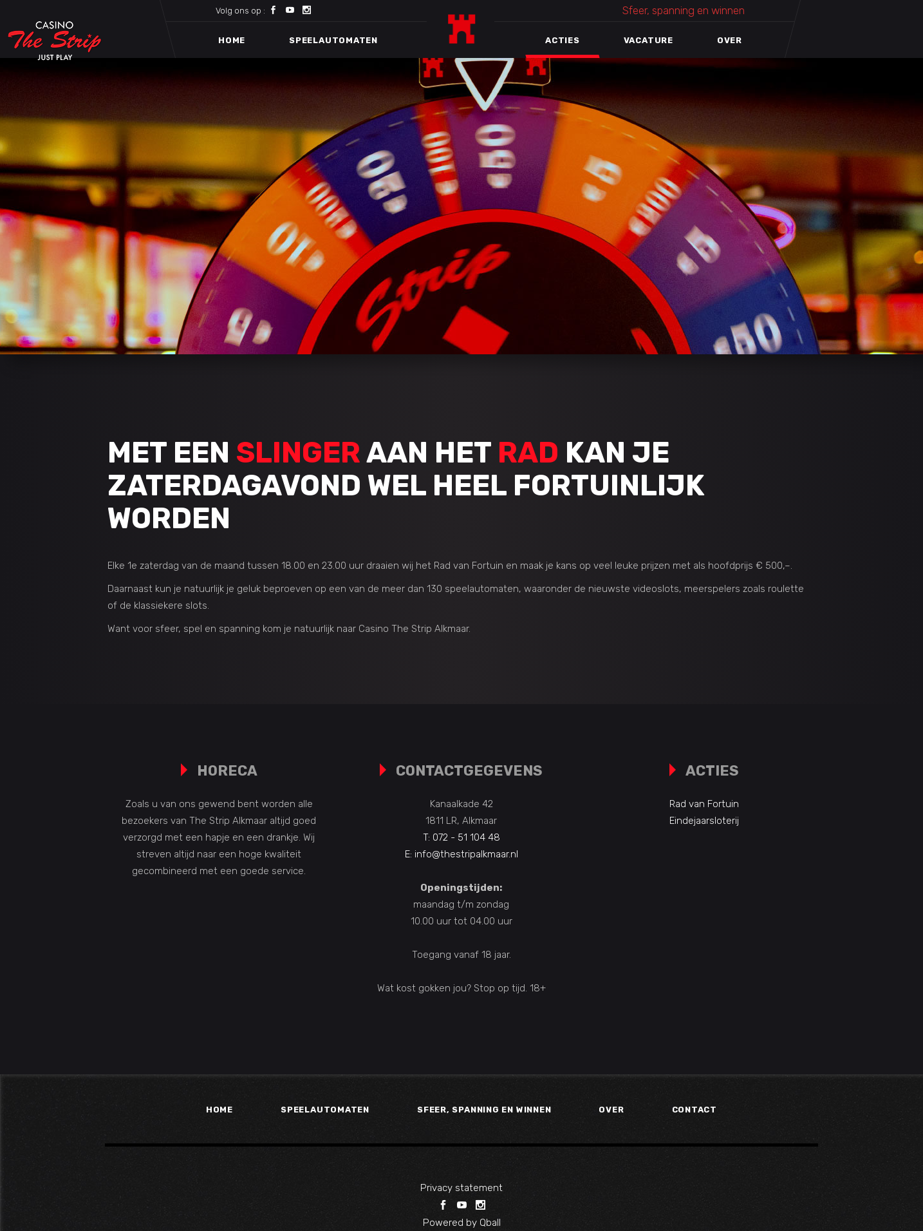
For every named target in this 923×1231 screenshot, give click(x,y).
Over (611, 1109)
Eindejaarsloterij (704, 820)
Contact (694, 1109)
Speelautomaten (325, 1109)
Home (219, 1109)
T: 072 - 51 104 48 (461, 837)
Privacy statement (461, 1188)
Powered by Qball (462, 1222)
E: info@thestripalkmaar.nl (461, 854)
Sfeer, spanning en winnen (683, 10)
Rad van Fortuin (704, 804)
